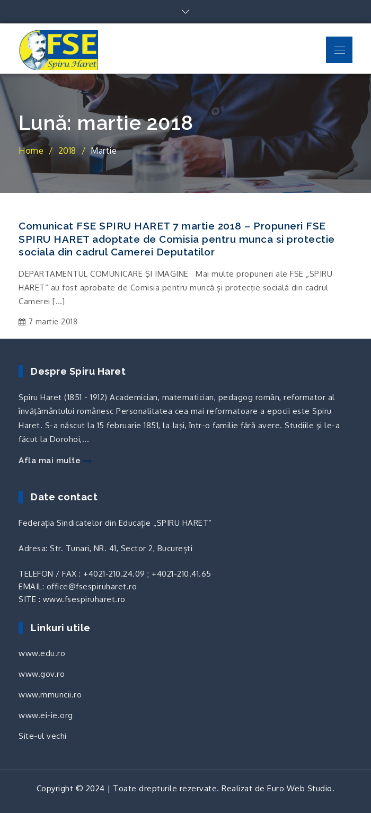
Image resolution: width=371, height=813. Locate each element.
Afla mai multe (55, 460)
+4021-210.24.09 (114, 574)
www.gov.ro (42, 674)
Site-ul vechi (43, 736)
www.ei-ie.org (46, 715)
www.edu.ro (42, 653)
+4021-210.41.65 (181, 574)
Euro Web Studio (299, 788)
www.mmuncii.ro (50, 695)
